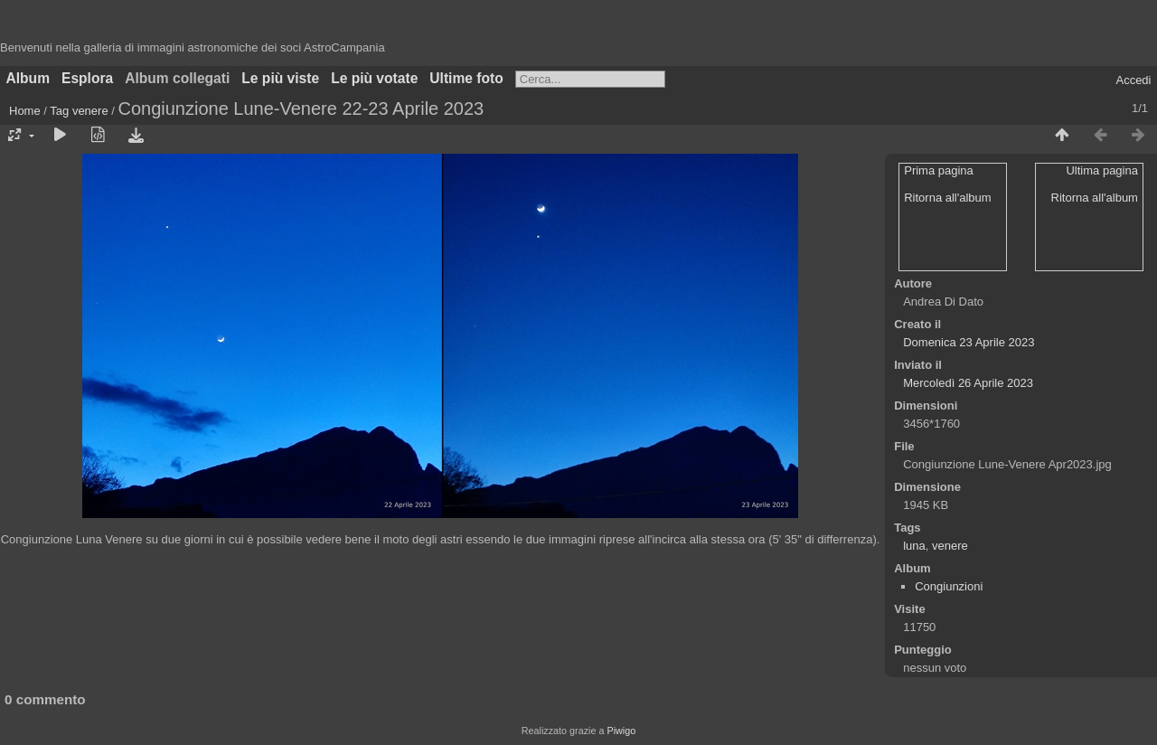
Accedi (1133, 80)
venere (90, 111)
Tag (59, 111)
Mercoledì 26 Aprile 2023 (968, 383)
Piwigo (621, 730)
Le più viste (280, 78)
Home (25, 111)
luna (914, 545)
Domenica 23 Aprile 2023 (968, 342)
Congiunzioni (949, 586)
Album (28, 78)
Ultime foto (466, 78)
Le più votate (374, 78)
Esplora (87, 78)
